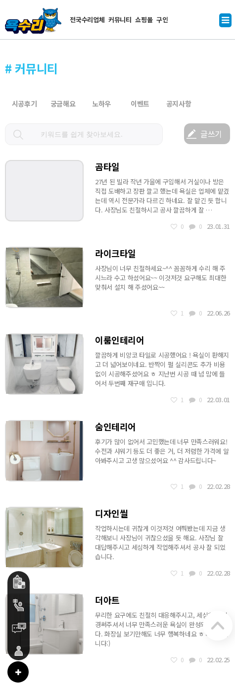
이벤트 (140, 103)
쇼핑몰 (143, 19)
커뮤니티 (120, 19)
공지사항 (178, 103)
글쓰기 (211, 134)
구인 (162, 19)
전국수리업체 (87, 19)
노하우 (101, 103)
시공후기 (24, 103)
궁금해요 (63, 103)
